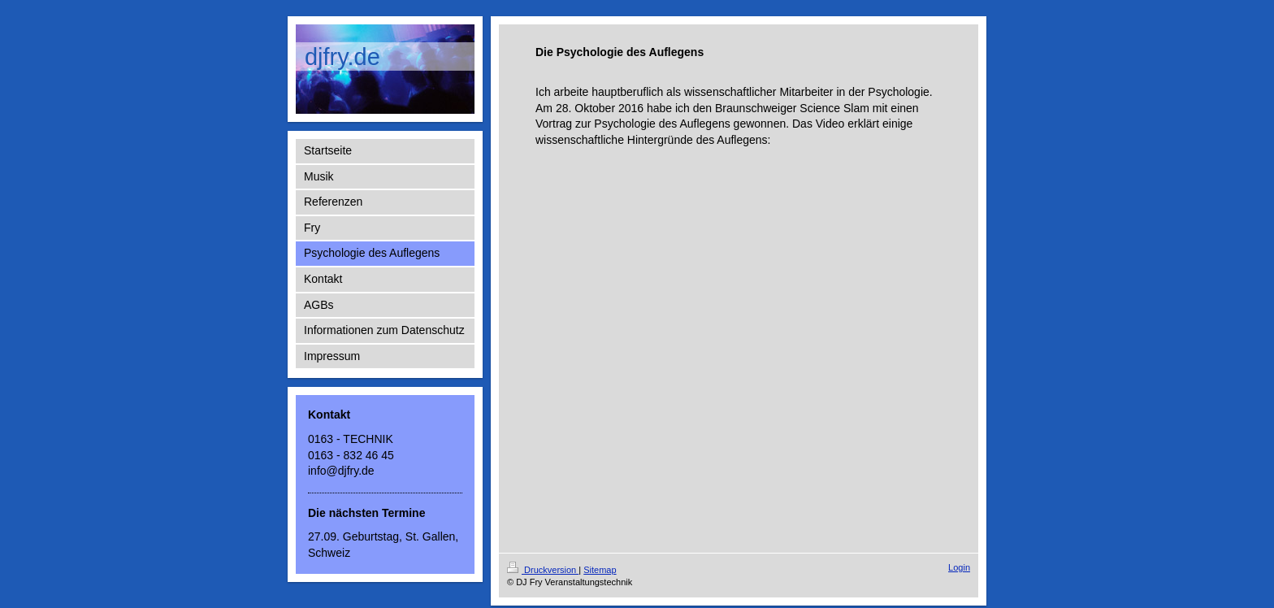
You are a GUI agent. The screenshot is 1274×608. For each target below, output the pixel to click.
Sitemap (599, 570)
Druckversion (542, 570)
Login (959, 567)
